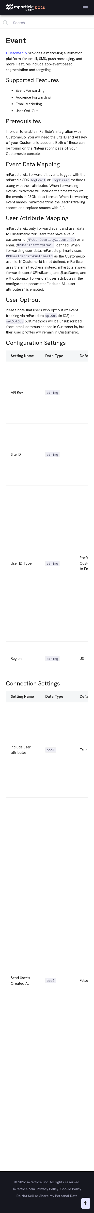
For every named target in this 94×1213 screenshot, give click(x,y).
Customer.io (16, 53)
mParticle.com (24, 1189)
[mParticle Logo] (25, 7)
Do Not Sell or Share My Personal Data (47, 1196)
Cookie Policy (70, 1189)
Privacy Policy (47, 1189)
